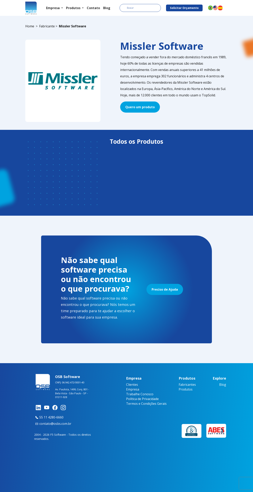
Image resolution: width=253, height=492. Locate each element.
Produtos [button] (73, 8)
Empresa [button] (53, 8)
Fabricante (47, 26)
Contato (93, 8)
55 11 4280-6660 (48, 417)
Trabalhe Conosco (139, 394)
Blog (106, 8)
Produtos (186, 389)
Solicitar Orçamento (184, 8)
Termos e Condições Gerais (146, 403)
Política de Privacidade (142, 399)
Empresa (132, 389)
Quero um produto (140, 107)
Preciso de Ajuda (165, 289)
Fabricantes (187, 384)
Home (29, 26)
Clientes (132, 384)
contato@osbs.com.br (52, 423)
